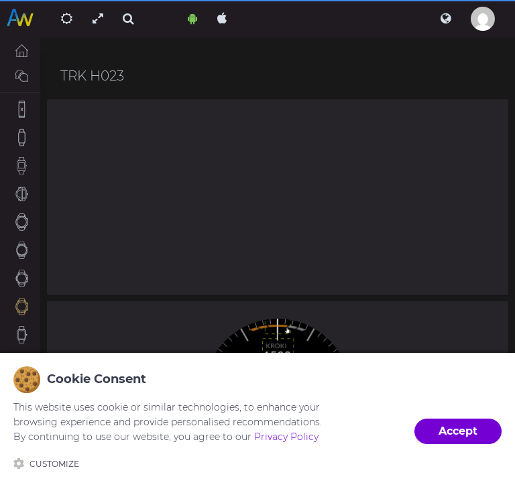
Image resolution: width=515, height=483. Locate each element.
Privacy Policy (286, 437)
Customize (46, 463)
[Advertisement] (277, 197)
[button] (446, 19)
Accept (458, 431)
